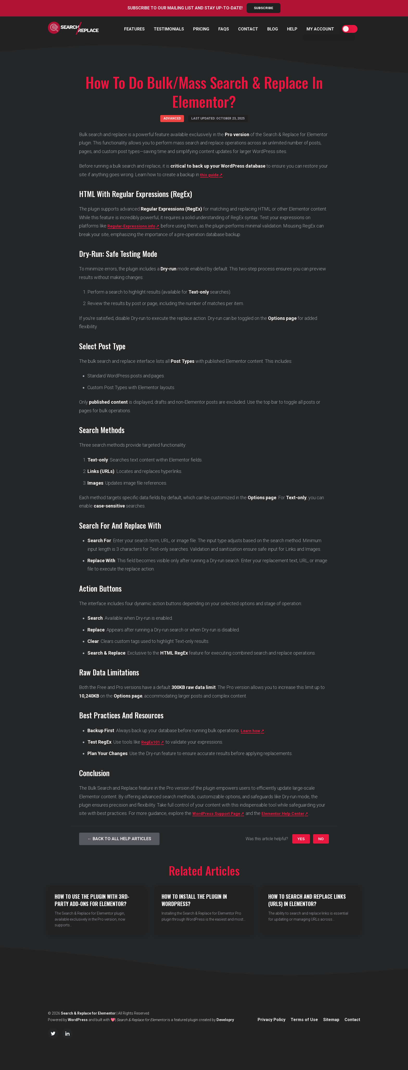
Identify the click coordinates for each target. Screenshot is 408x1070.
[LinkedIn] (67, 1033)
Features (134, 29)
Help (292, 29)
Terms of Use (304, 1019)
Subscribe (264, 8)
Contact (248, 29)
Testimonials (169, 29)
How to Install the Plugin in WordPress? (194, 900)
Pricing (201, 29)
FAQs (223, 29)
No (321, 839)
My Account (320, 29)
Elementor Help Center (292, 813)
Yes (301, 839)
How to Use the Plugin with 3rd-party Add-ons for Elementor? (92, 900)
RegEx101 (151, 742)
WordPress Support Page (219, 813)
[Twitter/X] (53, 1033)
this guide (210, 174)
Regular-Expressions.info (134, 226)
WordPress (78, 1020)
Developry (225, 1020)
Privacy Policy (271, 1019)
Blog (272, 29)
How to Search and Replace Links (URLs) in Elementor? (307, 900)
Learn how (252, 730)
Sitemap (331, 1019)
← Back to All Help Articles (119, 839)
